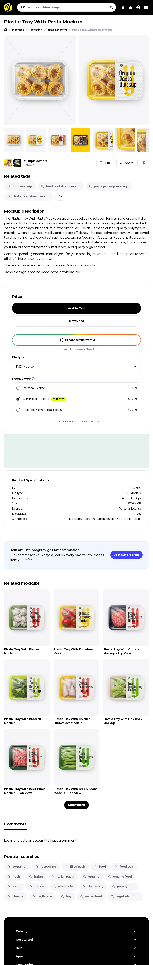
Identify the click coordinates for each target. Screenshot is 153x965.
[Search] (111, 7)
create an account (31, 840)
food (100, 866)
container (16, 866)
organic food (120, 876)
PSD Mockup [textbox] (25, 366)
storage (15, 896)
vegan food (91, 896)
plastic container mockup (28, 196)
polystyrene (123, 886)
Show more (76, 805)
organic (91, 876)
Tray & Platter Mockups (126, 519)
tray (66, 896)
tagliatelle (42, 896)
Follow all (30, 165)
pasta (13, 886)
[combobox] (74, 7)
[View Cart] (123, 7)
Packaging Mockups (95, 519)
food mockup (19, 186)
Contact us (92, 421)
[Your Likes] (131, 7)
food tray (124, 866)
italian (36, 876)
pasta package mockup (108, 186)
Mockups (75, 519)
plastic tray (92, 886)
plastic (36, 886)
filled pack (75, 866)
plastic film (63, 886)
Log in (8, 840)
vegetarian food (125, 896)
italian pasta (62, 876)
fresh (13, 876)
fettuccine (45, 866)
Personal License (130, 508)
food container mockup (60, 186)
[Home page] (5, 29)
